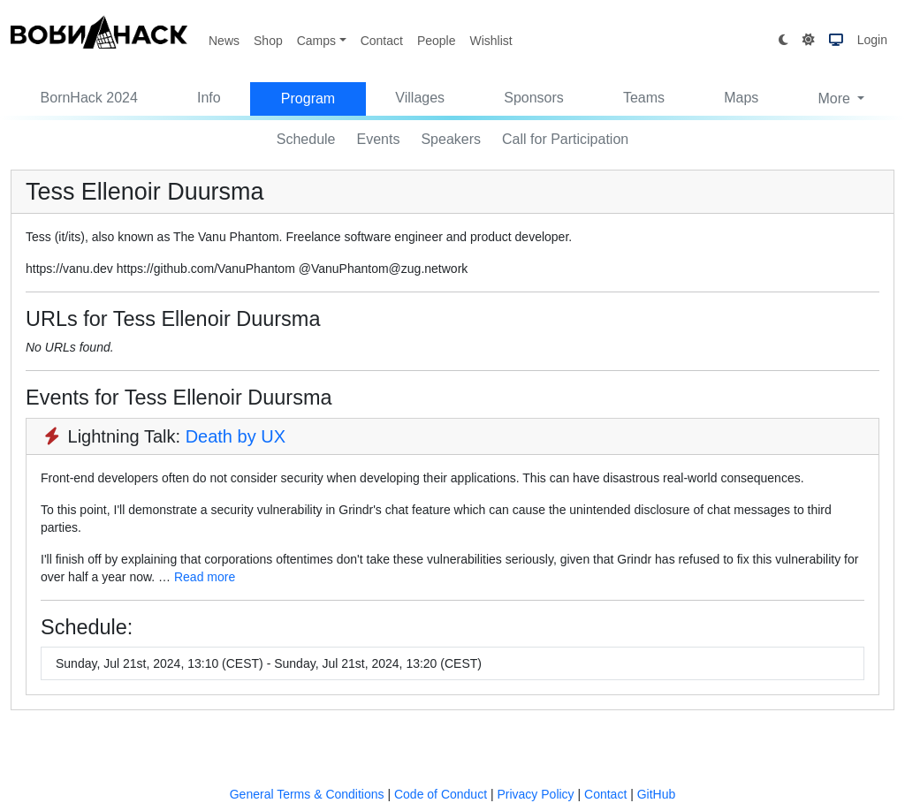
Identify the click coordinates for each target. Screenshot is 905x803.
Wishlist (490, 41)
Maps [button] (741, 97)
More (836, 98)
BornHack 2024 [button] (89, 97)
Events (378, 139)
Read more (204, 577)
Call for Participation (565, 139)
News (224, 41)
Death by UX (235, 436)
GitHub (656, 794)
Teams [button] (644, 97)
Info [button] (209, 97)
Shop (268, 41)
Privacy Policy (535, 794)
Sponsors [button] (534, 97)
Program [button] (308, 98)
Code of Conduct (440, 794)
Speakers (451, 139)
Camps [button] (316, 41)
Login (872, 40)
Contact (382, 41)
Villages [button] (420, 97)
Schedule (306, 139)
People (436, 41)
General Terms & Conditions (307, 794)
